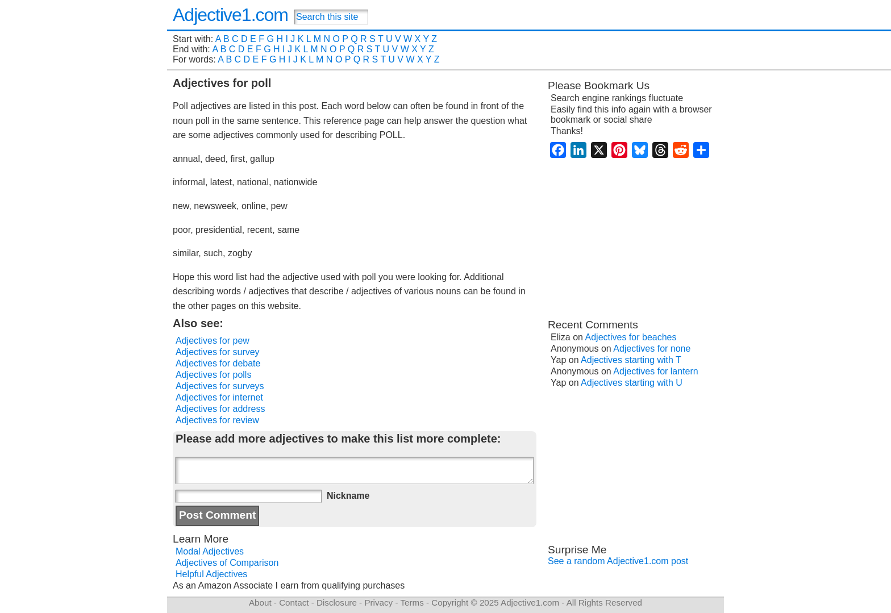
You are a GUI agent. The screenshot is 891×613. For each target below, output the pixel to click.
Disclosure (337, 602)
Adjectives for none (651, 348)
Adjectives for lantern (655, 371)
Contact (294, 602)
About (260, 602)
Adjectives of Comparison (227, 563)
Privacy (378, 602)
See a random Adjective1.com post (618, 561)
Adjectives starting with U (631, 382)
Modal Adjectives (210, 551)
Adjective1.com (230, 15)
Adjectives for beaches (631, 337)
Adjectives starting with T (631, 360)
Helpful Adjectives (211, 574)
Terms (411, 602)
